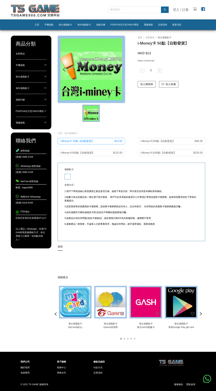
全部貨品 (149, 37)
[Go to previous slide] (64, 69)
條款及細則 (99, 361)
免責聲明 (25, 372)
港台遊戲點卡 (164, 37)
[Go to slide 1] (121, 339)
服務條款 (178, 384)
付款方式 (97, 367)
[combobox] (133, 10)
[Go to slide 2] (124, 339)
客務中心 (61, 367)
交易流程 (97, 372)
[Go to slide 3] (128, 339)
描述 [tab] (60, 246)
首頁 (140, 37)
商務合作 (61, 372)
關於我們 (25, 367)
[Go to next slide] (118, 69)
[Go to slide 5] (134, 339)
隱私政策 (190, 384)
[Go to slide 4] (131, 339)
